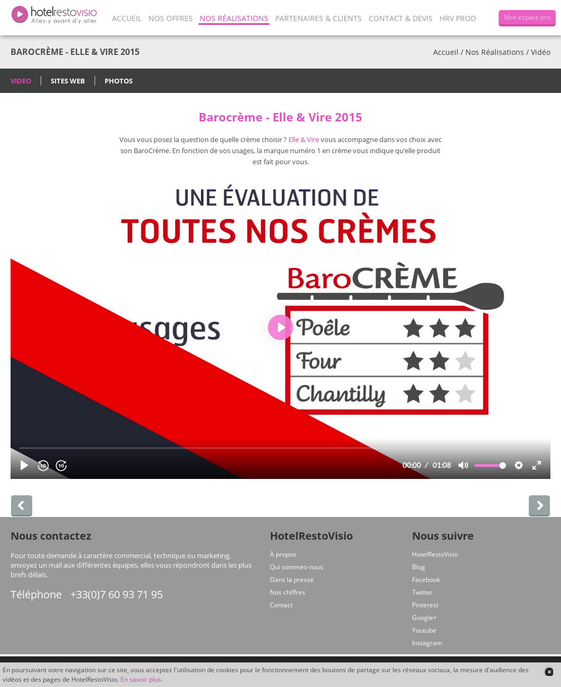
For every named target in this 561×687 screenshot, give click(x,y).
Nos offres (170, 18)
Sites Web (68, 81)
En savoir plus (140, 679)
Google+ (424, 617)
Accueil (127, 18)
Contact (281, 604)
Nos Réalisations (234, 18)
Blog (418, 566)
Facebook (426, 579)
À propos (283, 554)
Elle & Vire (303, 139)
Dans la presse (292, 579)
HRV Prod (458, 18)
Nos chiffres (287, 592)
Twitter (422, 592)
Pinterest (425, 604)
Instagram (427, 642)
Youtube (424, 630)
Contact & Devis (401, 18)
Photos (119, 81)
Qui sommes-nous (296, 566)
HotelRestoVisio (435, 554)
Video (21, 81)
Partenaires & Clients (318, 18)
